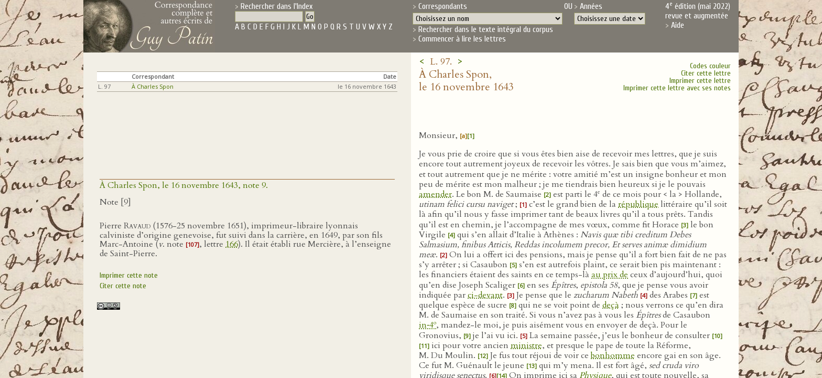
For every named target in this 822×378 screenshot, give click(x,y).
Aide (677, 25)
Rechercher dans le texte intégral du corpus (485, 29)
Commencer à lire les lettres (462, 39)
